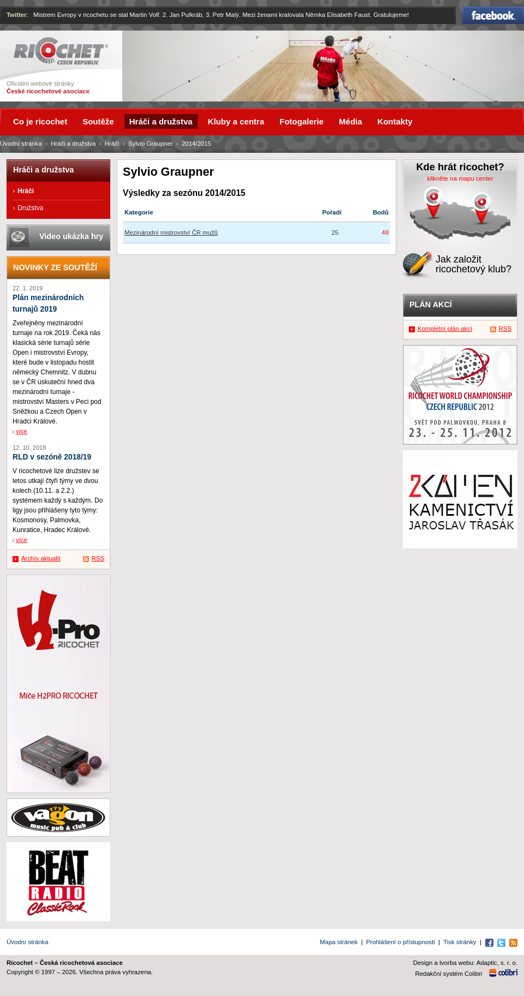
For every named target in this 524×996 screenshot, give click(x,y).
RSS (98, 558)
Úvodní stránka (21, 143)
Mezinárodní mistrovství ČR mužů (171, 232)
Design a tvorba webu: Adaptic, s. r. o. (465, 962)
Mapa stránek (339, 942)
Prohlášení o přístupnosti (400, 942)
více (21, 431)
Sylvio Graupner (150, 143)
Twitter (17, 14)
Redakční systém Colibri (449, 973)
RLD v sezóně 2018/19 (52, 457)
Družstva (30, 208)
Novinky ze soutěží (55, 267)
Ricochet (61, 51)
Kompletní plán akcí (445, 328)
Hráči (112, 143)
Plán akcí (430, 304)
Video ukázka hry (71, 236)
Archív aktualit (41, 558)
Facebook (493, 15)
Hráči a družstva (73, 143)
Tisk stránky (459, 942)
